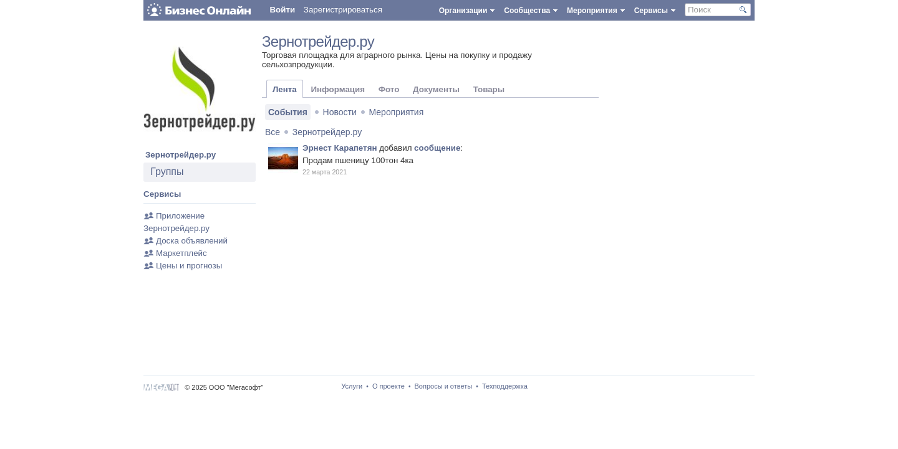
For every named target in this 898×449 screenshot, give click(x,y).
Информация (337, 89)
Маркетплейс (181, 253)
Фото (389, 89)
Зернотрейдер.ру (180, 154)
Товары (489, 89)
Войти (282, 9)
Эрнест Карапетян (339, 148)
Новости (340, 112)
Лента (285, 89)
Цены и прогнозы (189, 265)
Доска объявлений (192, 240)
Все (272, 132)
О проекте (388, 386)
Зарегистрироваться (343, 9)
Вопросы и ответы (444, 386)
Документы (436, 89)
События (287, 112)
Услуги (351, 386)
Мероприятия (396, 112)
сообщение (437, 148)
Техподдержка (505, 386)
